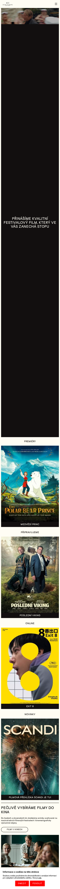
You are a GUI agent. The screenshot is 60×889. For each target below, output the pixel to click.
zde (39, 878)
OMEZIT (22, 883)
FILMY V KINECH (14, 829)
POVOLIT (37, 883)
